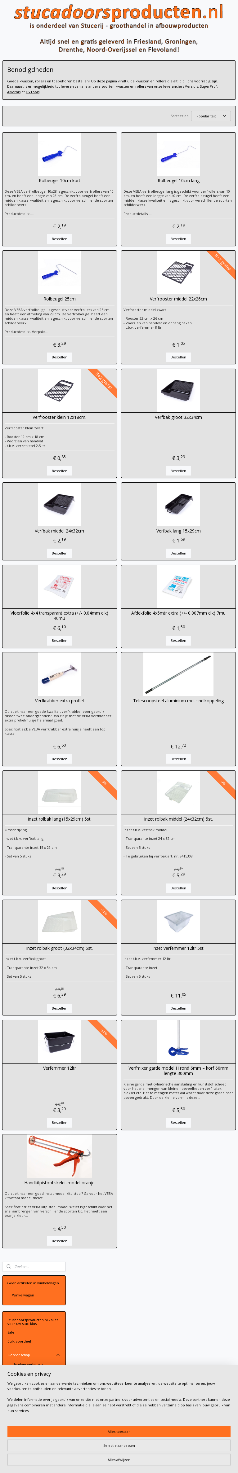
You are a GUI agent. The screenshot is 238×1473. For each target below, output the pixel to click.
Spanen (36, 172)
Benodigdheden (30, 273)
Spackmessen (36, 182)
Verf (34, 430)
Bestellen (110, 251)
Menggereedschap (36, 302)
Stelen (17, 356)
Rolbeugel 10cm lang (196, 188)
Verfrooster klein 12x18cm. (110, 434)
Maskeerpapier (20, 392)
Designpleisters (34, 470)
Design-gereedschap (36, 282)
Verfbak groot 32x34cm (195, 434)
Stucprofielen (34, 498)
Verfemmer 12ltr (110, 1093)
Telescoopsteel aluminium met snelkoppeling (195, 720)
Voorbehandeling (34, 410)
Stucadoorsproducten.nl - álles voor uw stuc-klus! (32, 120)
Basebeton (34, 450)
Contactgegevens (96, 1324)
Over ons (15, 577)
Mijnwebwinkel (195, 1461)
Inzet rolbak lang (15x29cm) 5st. (110, 844)
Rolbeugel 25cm (110, 311)
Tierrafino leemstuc (34, 480)
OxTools (82, 97)
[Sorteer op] (192, 121)
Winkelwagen (23, 93)
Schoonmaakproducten (32, 320)
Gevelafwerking (20, 553)
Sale (10, 131)
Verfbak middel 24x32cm (110, 547)
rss (117, 1461)
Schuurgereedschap (36, 292)
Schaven (19, 237)
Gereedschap (34, 153)
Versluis (178, 92)
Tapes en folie (34, 374)
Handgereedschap (27, 162)
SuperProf (195, 92)
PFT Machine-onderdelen (34, 508)
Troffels (36, 209)
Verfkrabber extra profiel (110, 717)
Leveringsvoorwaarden (101, 1330)
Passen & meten (26, 311)
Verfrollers (26, 256)
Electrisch (36, 329)
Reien (36, 219)
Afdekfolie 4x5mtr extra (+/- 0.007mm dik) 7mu (195, 632)
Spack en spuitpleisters (26, 489)
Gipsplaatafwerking (23, 527)
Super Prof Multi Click (30, 365)
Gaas (11, 401)
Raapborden (22, 228)
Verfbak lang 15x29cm (195, 547)
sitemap (104, 1461)
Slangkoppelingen (27, 347)
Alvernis (211, 92)
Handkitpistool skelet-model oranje (110, 1217)
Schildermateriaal (36, 246)
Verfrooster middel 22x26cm (195, 311)
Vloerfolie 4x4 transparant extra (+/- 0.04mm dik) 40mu (110, 632)
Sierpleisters (34, 440)
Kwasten (24, 264)
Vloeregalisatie (19, 536)
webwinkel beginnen (140, 1461)
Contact (34, 567)
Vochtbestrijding (21, 545)
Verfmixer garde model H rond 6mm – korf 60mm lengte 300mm (195, 1096)
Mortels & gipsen (34, 420)
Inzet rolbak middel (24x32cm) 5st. (195, 844)
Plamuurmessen (26, 200)
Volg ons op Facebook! (28, 596)
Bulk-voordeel (19, 140)
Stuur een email (95, 1319)
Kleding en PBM (34, 518)
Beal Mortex (34, 460)
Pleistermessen (25, 191)
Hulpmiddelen (24, 339)
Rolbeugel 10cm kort (110, 188)
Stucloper (15, 384)
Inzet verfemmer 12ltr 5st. (195, 973)
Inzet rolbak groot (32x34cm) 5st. (110, 973)
